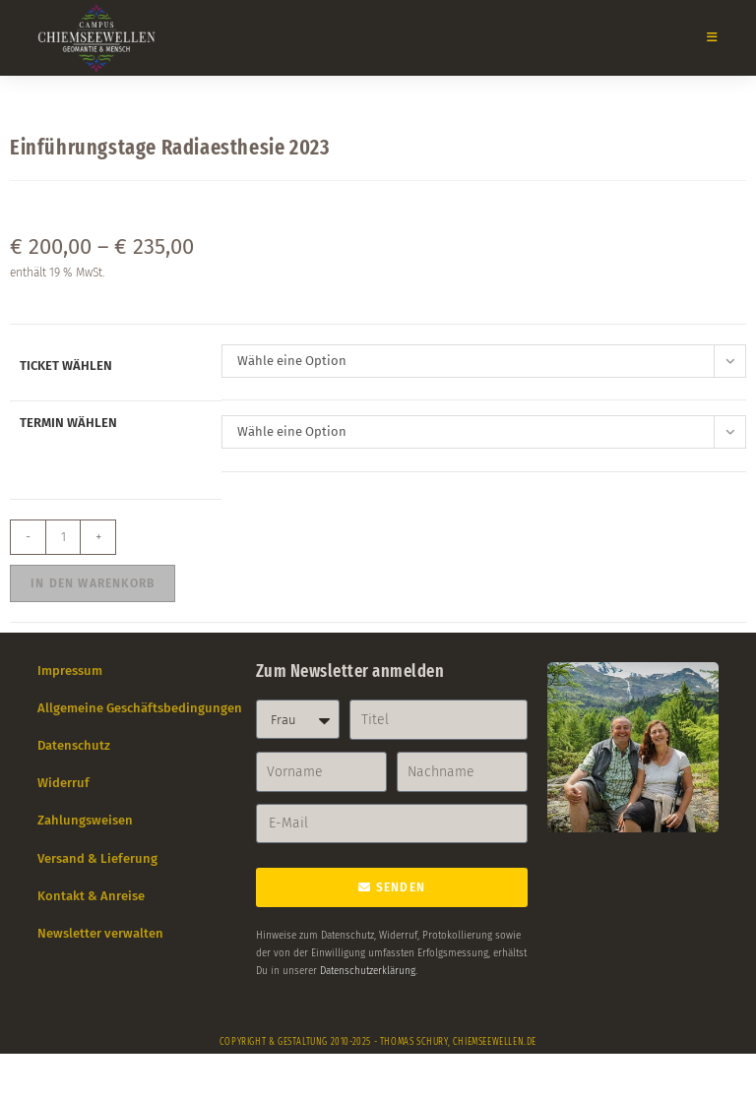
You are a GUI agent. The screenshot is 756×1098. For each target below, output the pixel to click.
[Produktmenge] (63, 537)
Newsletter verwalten (100, 933)
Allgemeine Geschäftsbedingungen (139, 708)
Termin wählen (68, 422)
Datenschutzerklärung (367, 971)
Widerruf (63, 782)
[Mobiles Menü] (705, 37)
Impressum (69, 670)
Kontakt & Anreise (91, 895)
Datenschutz (73, 745)
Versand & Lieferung (97, 858)
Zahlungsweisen (85, 820)
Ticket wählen (66, 365)
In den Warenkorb (93, 583)
